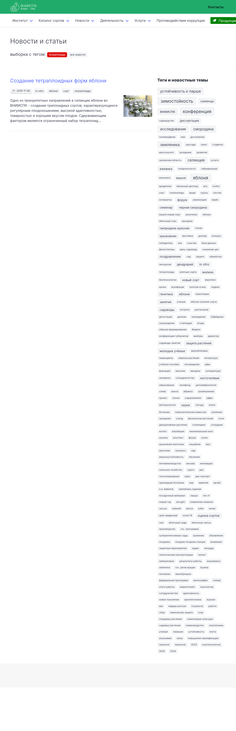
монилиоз (165, 177)
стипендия (186, 323)
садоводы (167, 310)
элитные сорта (188, 272)
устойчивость (196, 631)
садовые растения (169, 625)
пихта (212, 631)
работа (212, 606)
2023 (194, 644)
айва (207, 364)
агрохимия (165, 638)
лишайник (195, 444)
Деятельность (111, 20)
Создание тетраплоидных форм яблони (58, 81)
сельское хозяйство (170, 469)
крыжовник (168, 236)
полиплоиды (177, 192)
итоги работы (167, 586)
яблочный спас (168, 221)
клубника (217, 412)
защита (200, 256)
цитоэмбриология (206, 385)
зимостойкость (177, 101)
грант (204, 144)
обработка (215, 256)
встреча (184, 309)
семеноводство (195, 625)
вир (191, 482)
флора (192, 437)
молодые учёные (172, 351)
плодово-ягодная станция (190, 541)
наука (185, 405)
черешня (178, 631)
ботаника (164, 412)
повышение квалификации (203, 638)
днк (201, 469)
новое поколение (169, 599)
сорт (66, 91)
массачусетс (166, 152)
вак (161, 606)
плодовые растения (170, 619)
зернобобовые (199, 350)
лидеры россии (177, 606)
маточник (164, 450)
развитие (202, 152)
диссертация (189, 120)
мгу (205, 186)
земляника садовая (190, 489)
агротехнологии (211, 644)
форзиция (164, 370)
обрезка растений (188, 358)
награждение (167, 323)
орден (195, 548)
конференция (197, 111)
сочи (221, 418)
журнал (210, 599)
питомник (164, 574)
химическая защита (181, 612)
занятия (165, 302)
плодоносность (187, 168)
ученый (163, 631)
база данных (209, 243)
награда (208, 548)
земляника (170, 144)
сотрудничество (185, 377)
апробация (178, 431)
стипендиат (199, 424)
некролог (164, 644)
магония (180, 370)
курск (190, 469)
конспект (178, 437)
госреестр (197, 606)
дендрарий (185, 264)
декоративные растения (173, 424)
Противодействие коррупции (181, 20)
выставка (187, 235)
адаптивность (191, 593)
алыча (174, 391)
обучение (194, 456)
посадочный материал (172, 495)
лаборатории (166, 561)
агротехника (216, 625)
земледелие (198, 316)
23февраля (217, 316)
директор (213, 336)
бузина (204, 567)
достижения (197, 136)
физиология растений (200, 418)
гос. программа (189, 528)
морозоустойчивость (171, 456)
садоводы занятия (169, 343)
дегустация (165, 316)
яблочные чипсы (201, 522)
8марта (196, 329)
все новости (77, 54)
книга (212, 404)
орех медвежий (168, 515)
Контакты (216, 7)
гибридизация (209, 168)
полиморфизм (167, 136)
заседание (185, 152)
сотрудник (217, 424)
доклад (202, 235)
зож (161, 522)
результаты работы (190, 561)
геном (198, 228)
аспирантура (213, 370)
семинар (166, 207)
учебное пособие (169, 364)
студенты (217, 144)
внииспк (167, 111)
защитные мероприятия (173, 548)
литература (211, 358)
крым (192, 192)
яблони (184, 294)
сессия (217, 192)
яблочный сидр (178, 522)
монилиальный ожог (201, 431)
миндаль (195, 370)
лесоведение (192, 364)
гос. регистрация (185, 567)
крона (162, 287)
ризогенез (191, 214)
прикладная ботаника (171, 482)
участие (191, 243)
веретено (210, 279)
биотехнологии (167, 279)
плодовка (164, 541)
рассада (191, 144)
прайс (215, 199)
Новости (82, 20)
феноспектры (167, 249)
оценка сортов (209, 515)
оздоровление (193, 397)
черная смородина (193, 207)
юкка (180, 638)
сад (189, 256)
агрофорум (177, 287)
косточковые (209, 378)
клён (201, 508)
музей (216, 482)
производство (167, 528)
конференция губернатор (174, 336)
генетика (166, 294)
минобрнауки (183, 574)
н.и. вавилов (166, 489)
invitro (216, 186)
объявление (216, 535)
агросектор (206, 586)
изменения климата (201, 501)
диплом (181, 316)
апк (180, 243)
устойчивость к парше (180, 91)
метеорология (167, 404)
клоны (175, 397)
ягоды (200, 323)
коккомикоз (213, 561)
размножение (206, 391)
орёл (187, 476)
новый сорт (190, 280)
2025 (162, 651)
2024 (173, 651)
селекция (196, 160)
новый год (165, 501)
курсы (204, 192)
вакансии (180, 644)
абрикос (188, 391)
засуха (163, 508)
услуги (215, 160)
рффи (209, 397)
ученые (181, 301)
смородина (203, 129)
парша (194, 495)
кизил (212, 508)
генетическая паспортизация (176, 554)
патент (202, 554)
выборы (198, 336)
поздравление (170, 256)
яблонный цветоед (187, 186)
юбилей (176, 508)
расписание (201, 309)
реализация (199, 199)
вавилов (203, 482)
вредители (165, 186)
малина (207, 272)
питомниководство (170, 463)
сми (182, 136)
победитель (166, 243)
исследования (173, 129)
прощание (165, 418)
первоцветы (166, 358)
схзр (200, 612)
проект (163, 397)
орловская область (170, 160)
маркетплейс (187, 586)
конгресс (180, 450)
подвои (215, 287)
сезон (204, 437)
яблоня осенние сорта (204, 301)
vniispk (217, 580)
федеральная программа (173, 580)
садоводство (166, 120)
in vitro (39, 91)
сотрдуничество (168, 593)
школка (163, 437)
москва (190, 463)
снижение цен (210, 249)
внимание (216, 541)
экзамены (165, 377)
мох (208, 444)
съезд (179, 418)
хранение (198, 535)
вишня (181, 178)
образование (166, 385)
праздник (187, 221)
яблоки (207, 214)
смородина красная (174, 228)
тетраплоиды (57, 54)
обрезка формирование (173, 329)
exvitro (163, 431)
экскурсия (165, 264)
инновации (206, 463)
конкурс (216, 235)
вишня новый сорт (169, 214)
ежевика (166, 169)
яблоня (53, 91)
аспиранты (165, 199)
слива (162, 391)
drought (180, 501)
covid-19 (187, 515)
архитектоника (192, 599)
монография (200, 580)
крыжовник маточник (171, 444)
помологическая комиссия (190, 412)
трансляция (202, 293)
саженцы (207, 101)
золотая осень (197, 287)
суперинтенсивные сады (173, 535)
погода (199, 404)
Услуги (140, 20)
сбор (162, 612)
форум (182, 200)
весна (189, 508)
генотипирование (169, 476)
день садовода (188, 249)
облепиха (164, 567)
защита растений (198, 343)
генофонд (184, 385)
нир (193, 450)
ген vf (206, 495)
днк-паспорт (202, 476)
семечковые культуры (200, 619)
